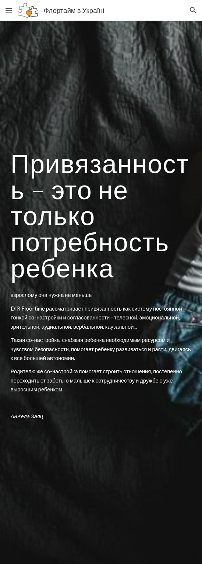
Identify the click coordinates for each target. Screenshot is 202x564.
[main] (101, 215)
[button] (9, 10)
